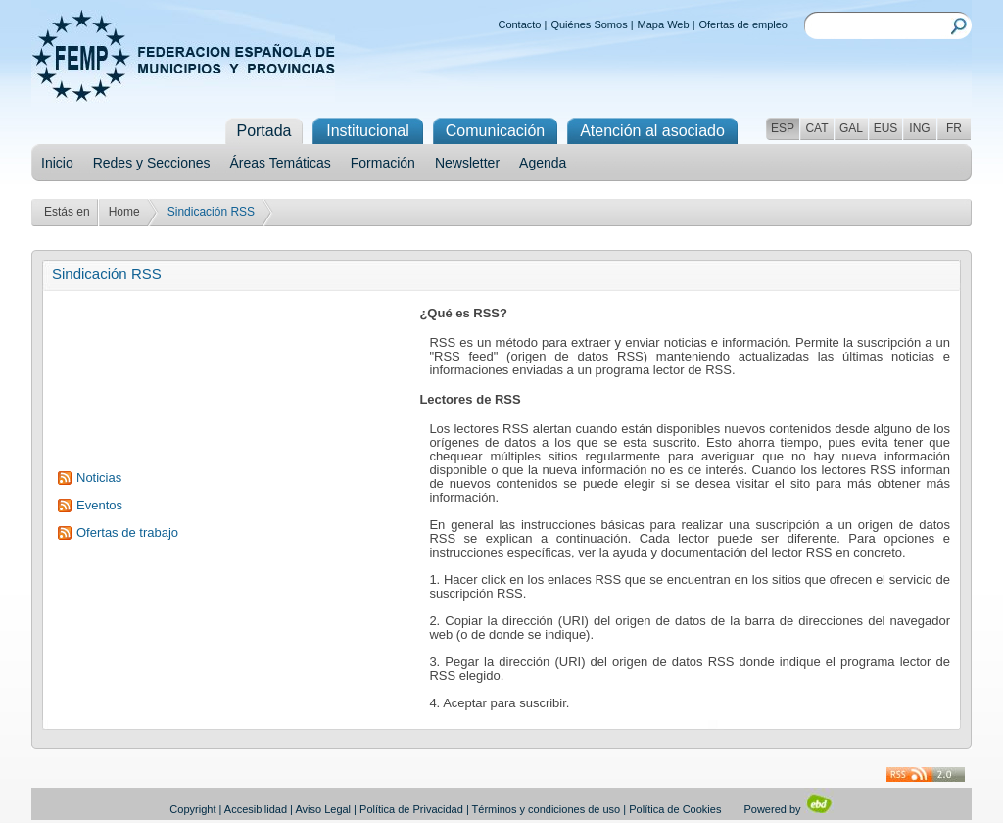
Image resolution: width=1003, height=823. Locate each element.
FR (954, 128)
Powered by (788, 809)
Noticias (98, 477)
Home (124, 211)
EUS (886, 128)
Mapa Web (664, 24)
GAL (851, 128)
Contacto (519, 24)
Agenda (542, 162)
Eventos (99, 505)
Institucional (367, 130)
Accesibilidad (255, 809)
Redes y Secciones (152, 162)
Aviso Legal (323, 809)
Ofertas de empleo (743, 24)
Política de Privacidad (411, 809)
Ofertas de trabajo (127, 532)
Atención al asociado (652, 130)
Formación (383, 162)
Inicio (57, 162)
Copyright (192, 809)
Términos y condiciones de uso (546, 809)
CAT (816, 128)
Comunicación (495, 130)
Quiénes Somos (588, 24)
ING (919, 128)
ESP (782, 128)
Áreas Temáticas (280, 162)
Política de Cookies (675, 809)
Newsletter (467, 162)
